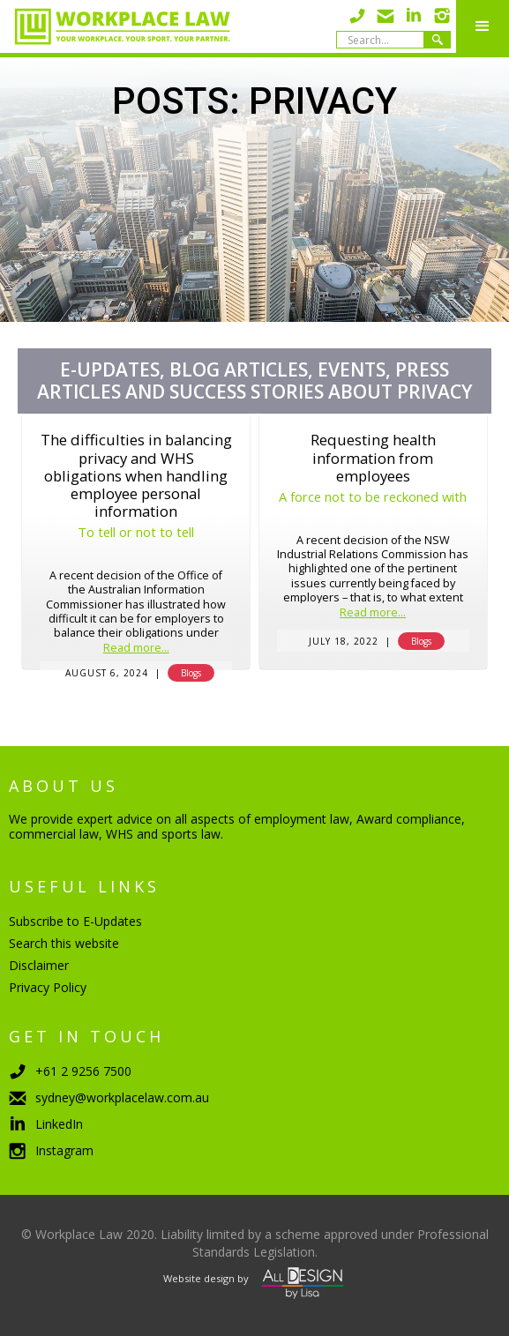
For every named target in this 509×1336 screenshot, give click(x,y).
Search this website (64, 943)
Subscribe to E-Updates (75, 921)
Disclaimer (39, 965)
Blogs (191, 673)
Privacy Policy (47, 987)
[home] (115, 26)
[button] (482, 26)
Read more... (136, 648)
